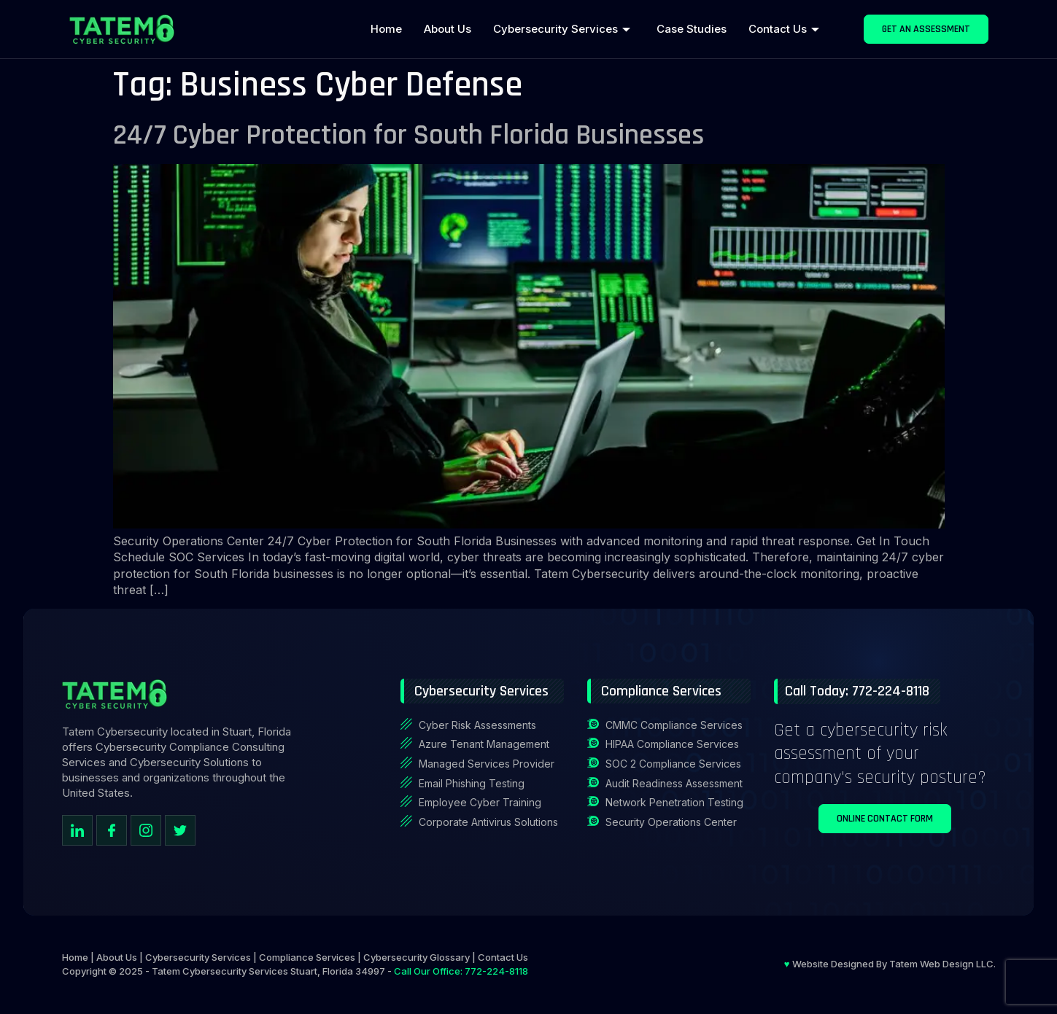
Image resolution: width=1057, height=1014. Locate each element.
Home (386, 29)
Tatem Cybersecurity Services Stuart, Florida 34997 (268, 971)
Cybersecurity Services (561, 29)
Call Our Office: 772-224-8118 (461, 971)
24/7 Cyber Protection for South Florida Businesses (408, 135)
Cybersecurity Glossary (416, 957)
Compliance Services (307, 957)
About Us (447, 29)
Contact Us (783, 29)
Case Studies (692, 29)
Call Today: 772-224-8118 (857, 691)
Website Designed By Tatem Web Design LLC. (890, 964)
